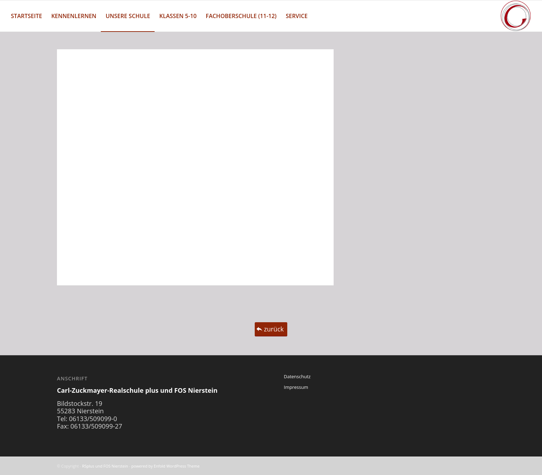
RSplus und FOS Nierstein (105, 466)
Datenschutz (297, 376)
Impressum (296, 387)
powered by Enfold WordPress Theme (165, 466)
